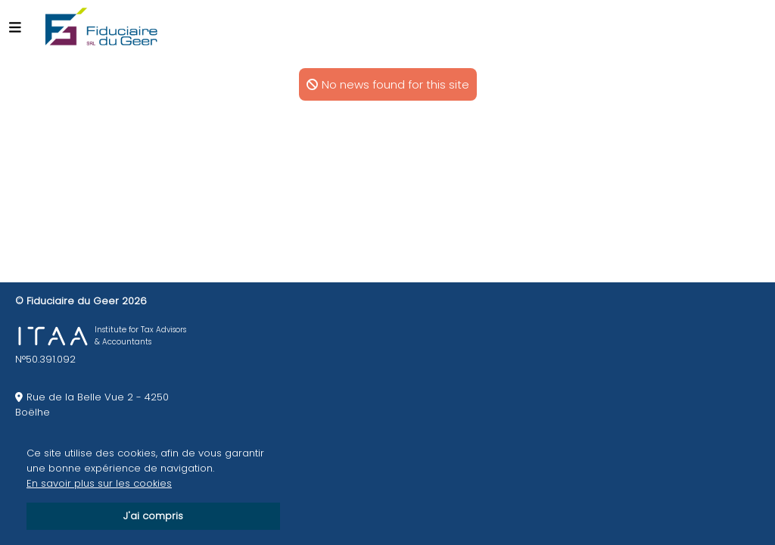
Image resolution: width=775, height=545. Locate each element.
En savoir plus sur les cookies (99, 483)
